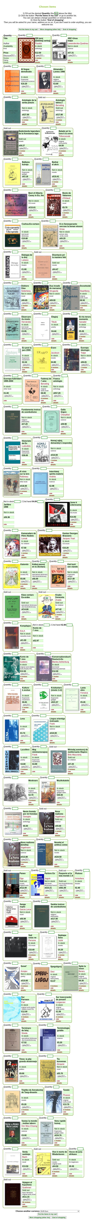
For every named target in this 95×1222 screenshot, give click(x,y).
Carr (23, 1002)
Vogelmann (60, 817)
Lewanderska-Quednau (78, 43)
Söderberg (26, 291)
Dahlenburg (64, 662)
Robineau (24, 477)
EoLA (22, 631)
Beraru (82, 971)
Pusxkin (38, 43)
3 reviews (54, 367)
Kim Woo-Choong (29, 1126)
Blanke (55, 662)
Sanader (83, 322)
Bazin (24, 1157)
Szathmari (26, 1187)
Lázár (60, 940)
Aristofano (79, 878)
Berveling (60, 105)
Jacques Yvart (68, 538)
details (37, 62)
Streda (24, 1033)
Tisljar (83, 353)
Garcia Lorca (25, 909)
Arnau (62, 229)
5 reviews (23, 893)
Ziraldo (58, 600)
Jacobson (55, 353)
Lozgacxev (60, 1002)
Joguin (47, 878)
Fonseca (84, 693)
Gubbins (23, 662)
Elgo (22, 878)
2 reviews (62, 151)
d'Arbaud (66, 198)
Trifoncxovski (64, 136)
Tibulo (54, 322)
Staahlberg (84, 291)
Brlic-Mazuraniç (74, 755)
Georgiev (27, 817)
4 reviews (44, 398)
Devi (52, 972)
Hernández (26, 322)
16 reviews (26, 1202)
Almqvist (60, 1064)
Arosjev (24, 971)
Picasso (66, 1095)
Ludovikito (26, 446)
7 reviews (83, 306)
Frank (52, 724)
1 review (38, 58)
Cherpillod (65, 415)
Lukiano (25, 260)
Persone (32, 940)
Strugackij (53, 291)
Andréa (52, 477)
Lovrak (24, 538)
